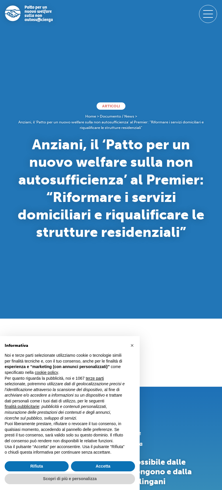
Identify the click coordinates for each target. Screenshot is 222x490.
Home (90, 116)
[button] (132, 345)
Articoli (111, 106)
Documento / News (117, 116)
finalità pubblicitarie (22, 406)
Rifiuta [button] (36, 466)
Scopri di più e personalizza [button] (70, 478)
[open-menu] (208, 14)
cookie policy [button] (46, 372)
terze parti (95, 378)
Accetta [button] (103, 466)
